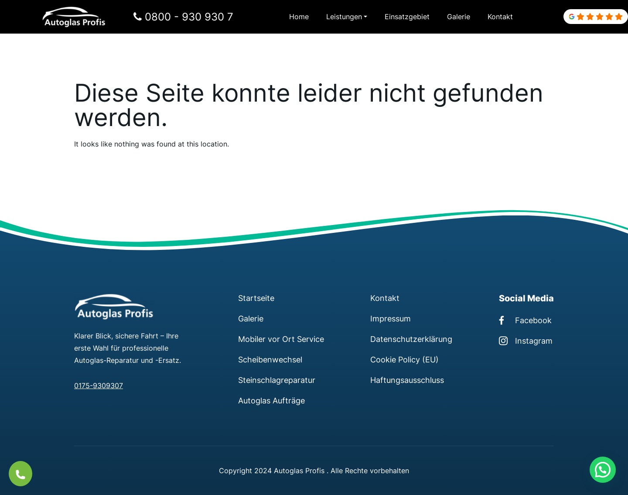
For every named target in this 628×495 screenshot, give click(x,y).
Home (299, 16)
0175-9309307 (98, 385)
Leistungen (344, 16)
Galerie (458, 16)
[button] (603, 470)
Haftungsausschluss (407, 380)
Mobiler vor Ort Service (281, 339)
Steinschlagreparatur (276, 380)
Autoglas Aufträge (271, 400)
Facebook (525, 320)
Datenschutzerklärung (411, 339)
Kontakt (500, 16)
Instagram (526, 340)
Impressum (390, 318)
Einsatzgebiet (407, 16)
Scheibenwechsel (270, 359)
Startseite (256, 298)
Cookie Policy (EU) (404, 359)
